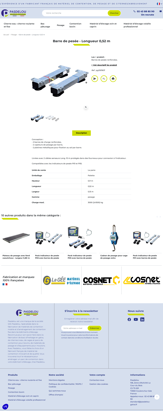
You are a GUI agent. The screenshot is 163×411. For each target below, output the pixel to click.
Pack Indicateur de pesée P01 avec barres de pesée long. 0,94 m (145, 257)
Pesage (14, 35)
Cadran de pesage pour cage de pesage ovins (113, 256)
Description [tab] (81, 133)
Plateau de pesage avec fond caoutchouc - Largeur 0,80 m (16, 256)
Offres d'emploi (56, 395)
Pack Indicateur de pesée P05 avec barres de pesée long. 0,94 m (47, 257)
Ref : (93, 70)
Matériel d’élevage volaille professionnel (26, 400)
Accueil (6, 35)
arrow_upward (157, 397)
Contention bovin (16, 392)
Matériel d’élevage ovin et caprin (23, 396)
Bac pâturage (14, 384)
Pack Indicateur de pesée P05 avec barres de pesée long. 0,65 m (80, 257)
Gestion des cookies (99, 384)
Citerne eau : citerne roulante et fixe (25, 380)
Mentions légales (57, 380)
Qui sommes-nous (57, 391)
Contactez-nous (97, 380)
